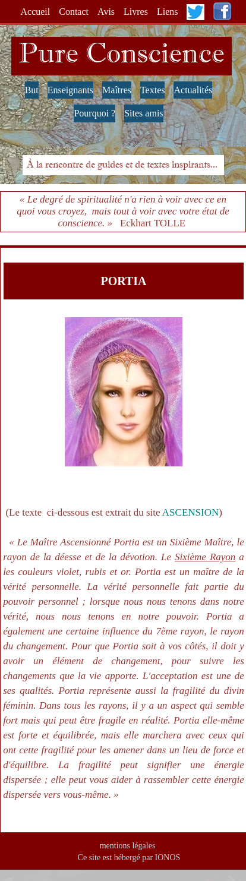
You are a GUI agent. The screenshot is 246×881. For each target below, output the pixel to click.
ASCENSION (190, 512)
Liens (167, 12)
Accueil (36, 12)
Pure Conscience (121, 53)
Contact (74, 12)
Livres (136, 12)
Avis (106, 12)
